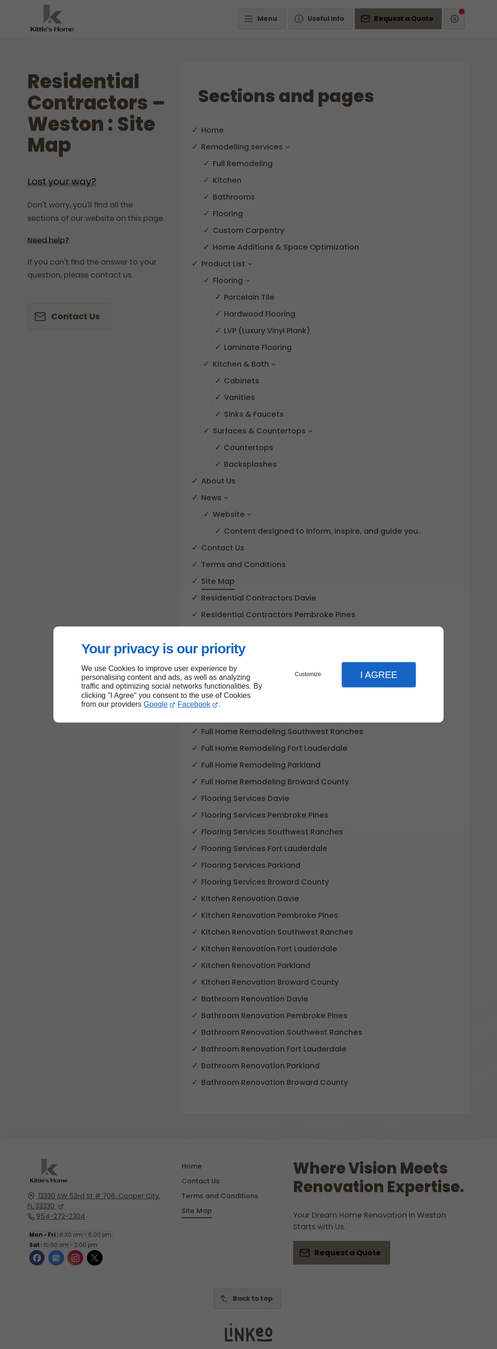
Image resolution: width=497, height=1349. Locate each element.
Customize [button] (308, 674)
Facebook (194, 704)
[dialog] (248, 674)
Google (156, 704)
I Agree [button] (378, 675)
